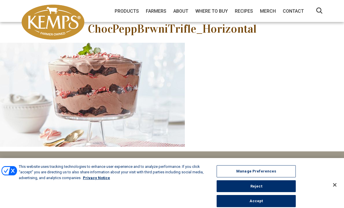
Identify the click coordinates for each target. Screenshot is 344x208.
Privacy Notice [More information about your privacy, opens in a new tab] (96, 180)
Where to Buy (211, 11)
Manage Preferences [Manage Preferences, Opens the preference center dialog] (256, 174)
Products (127, 11)
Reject (256, 189)
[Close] (334, 187)
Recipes (244, 11)
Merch (268, 11)
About (180, 11)
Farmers (156, 11)
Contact (293, 11)
